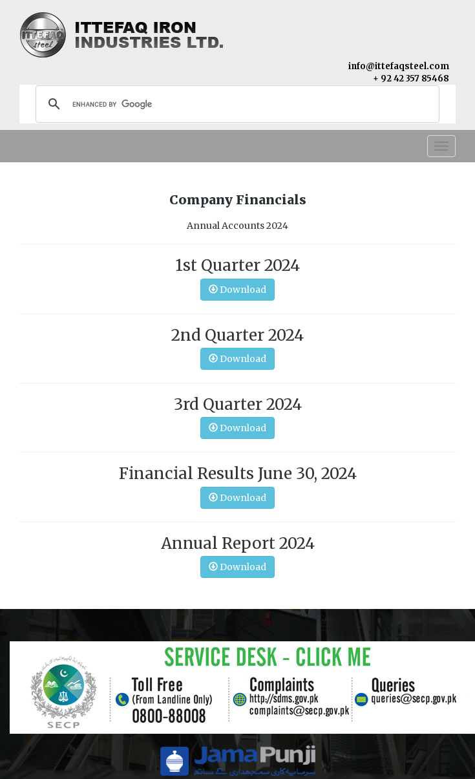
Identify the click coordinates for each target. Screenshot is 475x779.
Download (237, 289)
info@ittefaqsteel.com (398, 66)
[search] (235, 104)
